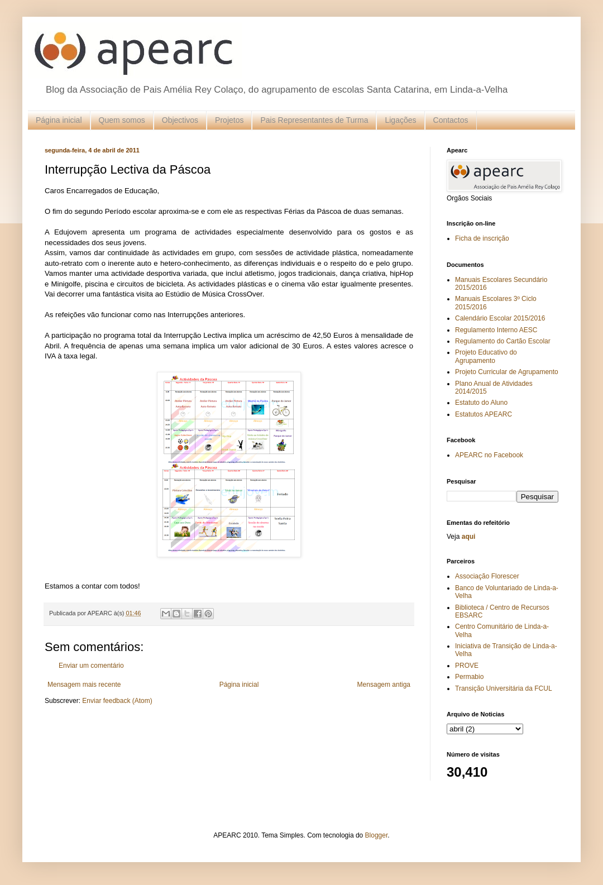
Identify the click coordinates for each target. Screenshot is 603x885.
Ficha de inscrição (482, 238)
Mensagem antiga (383, 684)
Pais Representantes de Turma (314, 120)
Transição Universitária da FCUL (503, 688)
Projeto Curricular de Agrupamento (506, 372)
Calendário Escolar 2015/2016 (500, 318)
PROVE (466, 665)
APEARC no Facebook (489, 455)
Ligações (400, 120)
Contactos (450, 120)
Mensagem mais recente (84, 684)
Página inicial (59, 120)
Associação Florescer (487, 576)
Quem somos (122, 120)
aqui (469, 536)
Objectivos (180, 120)
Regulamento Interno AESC (496, 330)
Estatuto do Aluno (481, 402)
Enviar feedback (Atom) (117, 701)
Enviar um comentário (91, 665)
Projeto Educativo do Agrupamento (486, 356)
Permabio (469, 677)
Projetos (229, 120)
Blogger (376, 835)
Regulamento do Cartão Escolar (503, 341)
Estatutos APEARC (483, 414)
